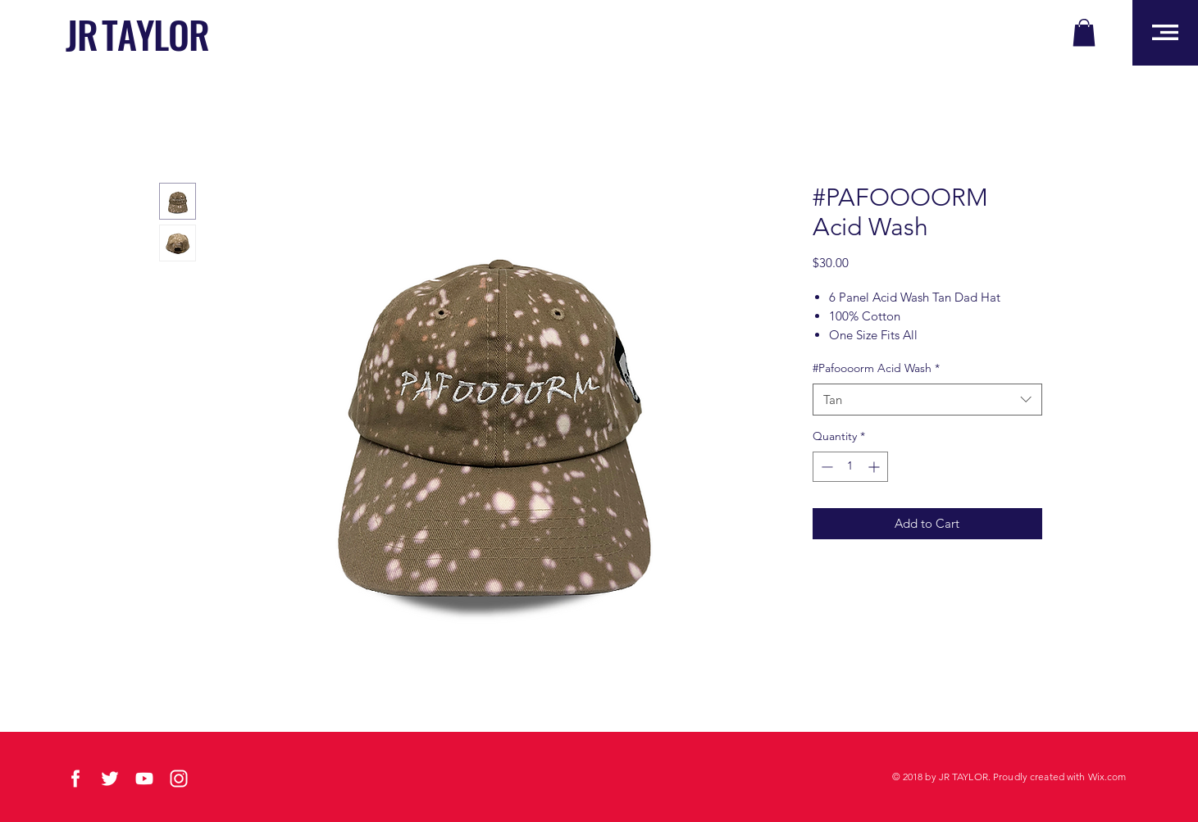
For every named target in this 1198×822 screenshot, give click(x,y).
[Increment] (875, 466)
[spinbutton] (850, 466)
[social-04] (144, 779)
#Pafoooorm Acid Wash (876, 368)
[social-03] (179, 779)
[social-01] (110, 779)
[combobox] (927, 400)
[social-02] (75, 779)
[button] (1084, 32)
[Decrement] (825, 466)
